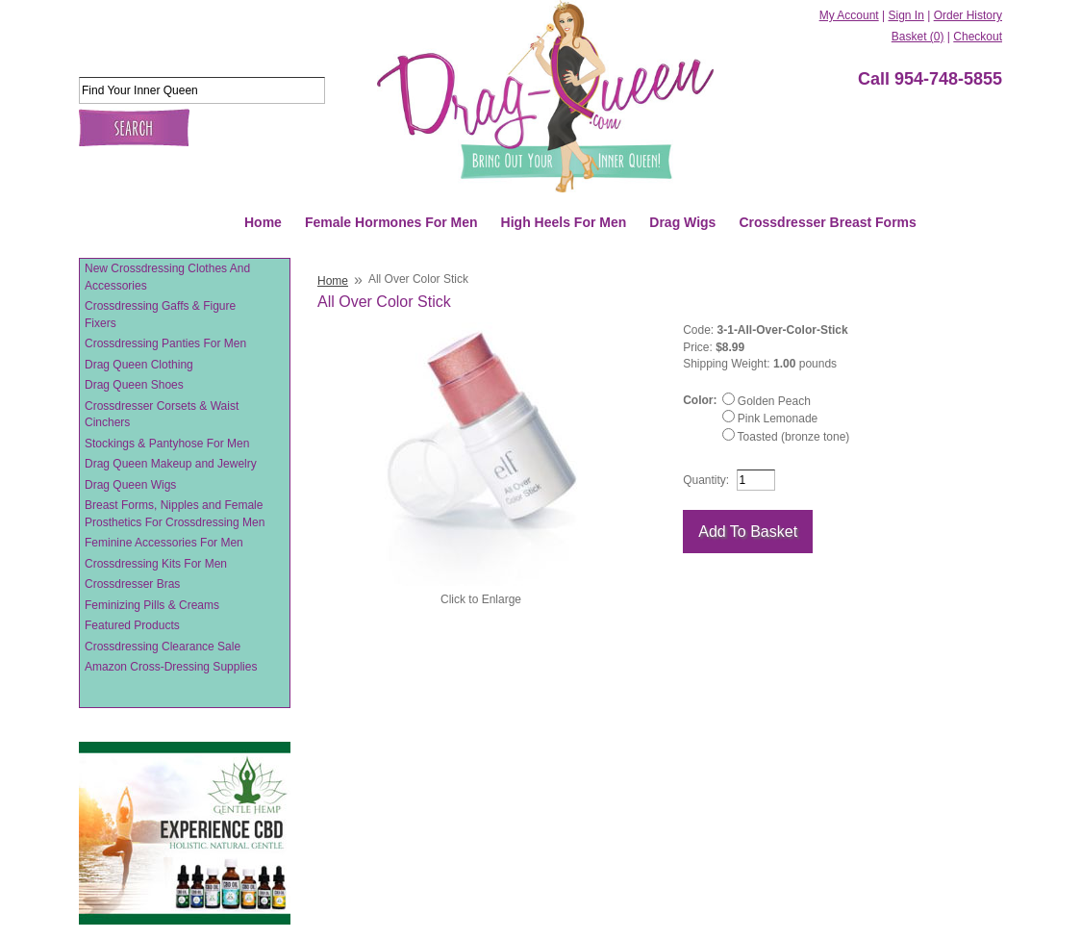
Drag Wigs (682, 222)
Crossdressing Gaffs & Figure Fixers (160, 314)
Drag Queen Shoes (134, 385)
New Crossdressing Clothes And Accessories (167, 277)
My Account (849, 15)
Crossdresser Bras (132, 584)
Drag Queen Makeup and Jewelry (171, 463)
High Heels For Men (564, 222)
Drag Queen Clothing (139, 364)
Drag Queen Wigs (130, 485)
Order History (968, 15)
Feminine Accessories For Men (164, 542)
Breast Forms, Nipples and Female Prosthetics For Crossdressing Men (174, 513)
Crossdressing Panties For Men (165, 343)
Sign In (905, 15)
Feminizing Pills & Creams (152, 605)
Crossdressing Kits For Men (156, 564)
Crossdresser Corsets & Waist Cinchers (162, 414)
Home (263, 222)
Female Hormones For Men (391, 222)
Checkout (977, 36)
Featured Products (132, 625)
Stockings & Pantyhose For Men (167, 443)
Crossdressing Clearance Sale (162, 646)
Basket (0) (918, 36)
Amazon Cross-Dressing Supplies (171, 666)
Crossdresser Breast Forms (827, 222)
